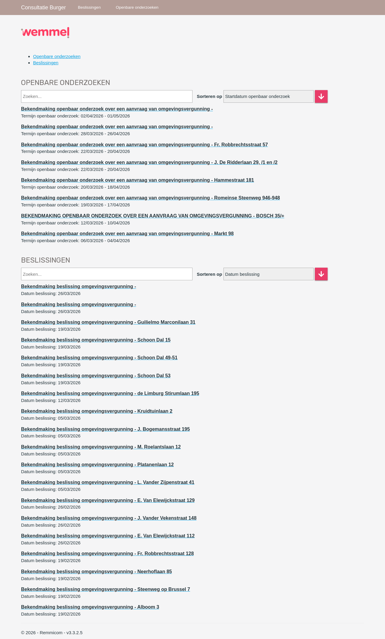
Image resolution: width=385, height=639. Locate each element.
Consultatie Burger (43, 8)
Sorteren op (209, 96)
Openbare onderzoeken (137, 7)
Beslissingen (89, 7)
